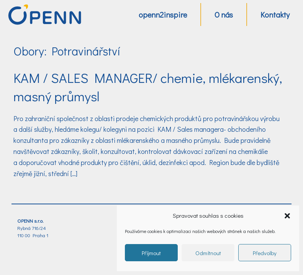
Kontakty (275, 14)
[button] (287, 216)
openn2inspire (163, 14)
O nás (224, 14)
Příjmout (151, 253)
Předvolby (265, 253)
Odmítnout (208, 253)
